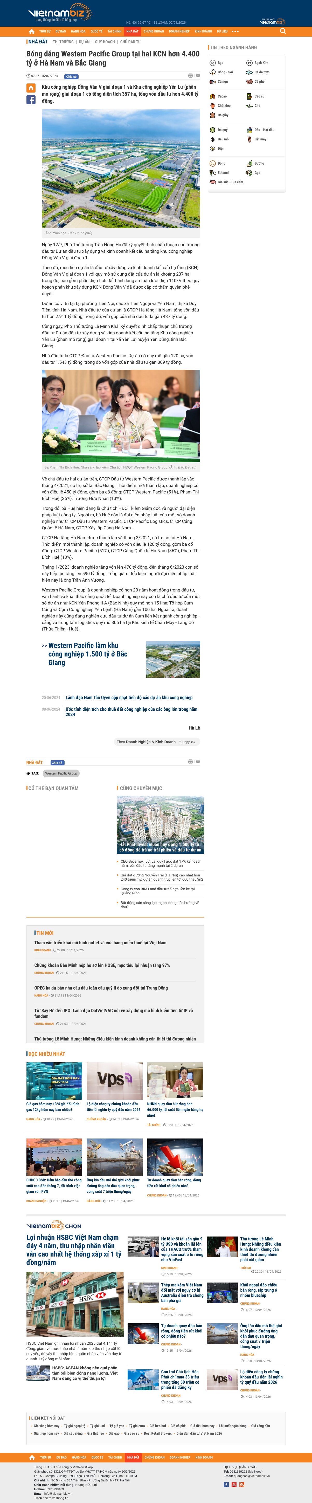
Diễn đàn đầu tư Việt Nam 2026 (199, 1433)
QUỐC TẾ (96, 32)
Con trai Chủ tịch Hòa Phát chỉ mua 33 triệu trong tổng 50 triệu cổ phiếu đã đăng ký (180, 1379)
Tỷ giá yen (116, 1426)
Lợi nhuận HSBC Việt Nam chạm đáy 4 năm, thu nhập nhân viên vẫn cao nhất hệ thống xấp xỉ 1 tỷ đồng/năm (74, 1250)
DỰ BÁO (61, 32)
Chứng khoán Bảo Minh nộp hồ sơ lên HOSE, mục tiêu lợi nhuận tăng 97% (102, 965)
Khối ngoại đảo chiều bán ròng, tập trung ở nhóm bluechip (259, 1290)
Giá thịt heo (95, 1433)
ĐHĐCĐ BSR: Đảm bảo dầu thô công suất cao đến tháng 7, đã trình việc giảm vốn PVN (54, 1186)
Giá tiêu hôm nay (202, 1426)
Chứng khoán (44, 973)
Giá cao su (131, 1433)
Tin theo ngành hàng (233, 47)
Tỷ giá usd (97, 1426)
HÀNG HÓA (78, 32)
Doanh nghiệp (36, 1201)
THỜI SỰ (45, 32)
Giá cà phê (178, 1426)
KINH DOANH (203, 32)
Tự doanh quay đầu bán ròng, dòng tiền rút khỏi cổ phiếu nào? (174, 1183)
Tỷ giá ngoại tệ (74, 1426)
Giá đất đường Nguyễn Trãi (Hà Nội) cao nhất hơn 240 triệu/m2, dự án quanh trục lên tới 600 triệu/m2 (162, 877)
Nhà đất (38, 41)
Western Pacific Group (61, 773)
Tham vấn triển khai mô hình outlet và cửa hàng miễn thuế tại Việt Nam (100, 943)
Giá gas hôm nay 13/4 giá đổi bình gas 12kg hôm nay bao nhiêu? (52, 1107)
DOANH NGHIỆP (179, 32)
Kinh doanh (42, 950)
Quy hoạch (105, 42)
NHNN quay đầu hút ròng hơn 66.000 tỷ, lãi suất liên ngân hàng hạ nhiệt (175, 1110)
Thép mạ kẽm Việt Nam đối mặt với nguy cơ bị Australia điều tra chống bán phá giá (182, 1293)
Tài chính (154, 1125)
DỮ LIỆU (222, 32)
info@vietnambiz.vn (58, 1493)
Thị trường (63, 42)
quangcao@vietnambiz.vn (252, 1476)
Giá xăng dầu (260, 1426)
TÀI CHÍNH (114, 32)
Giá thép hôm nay (46, 1433)
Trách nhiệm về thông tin (51, 1498)
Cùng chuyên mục (141, 788)
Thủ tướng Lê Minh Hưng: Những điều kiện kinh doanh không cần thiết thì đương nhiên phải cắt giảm (115, 1041)
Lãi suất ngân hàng (232, 1426)
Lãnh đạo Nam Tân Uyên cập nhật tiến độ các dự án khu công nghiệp (129, 697)
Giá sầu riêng (73, 1433)
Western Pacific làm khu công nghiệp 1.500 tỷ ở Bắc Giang (88, 654)
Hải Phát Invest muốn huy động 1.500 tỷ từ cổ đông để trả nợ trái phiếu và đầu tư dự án (161, 847)
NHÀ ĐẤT (132, 32)
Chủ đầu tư (130, 42)
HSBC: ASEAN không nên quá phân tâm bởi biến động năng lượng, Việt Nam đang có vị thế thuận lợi (85, 1373)
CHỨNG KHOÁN (154, 32)
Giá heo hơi (158, 1426)
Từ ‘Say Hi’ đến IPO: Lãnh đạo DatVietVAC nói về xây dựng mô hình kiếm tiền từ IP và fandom (113, 1013)
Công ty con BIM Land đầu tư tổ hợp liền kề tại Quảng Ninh (158, 891)
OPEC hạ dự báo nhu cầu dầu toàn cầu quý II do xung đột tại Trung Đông (101, 988)
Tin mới (45, 933)
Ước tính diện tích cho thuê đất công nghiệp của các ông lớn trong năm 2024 (131, 712)
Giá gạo (114, 1433)
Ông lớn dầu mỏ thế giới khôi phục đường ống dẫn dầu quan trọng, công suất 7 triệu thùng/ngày (113, 1186)
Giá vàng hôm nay (47, 1426)
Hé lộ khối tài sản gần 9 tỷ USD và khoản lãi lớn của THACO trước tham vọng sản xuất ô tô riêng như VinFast (182, 1250)
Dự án (84, 42)
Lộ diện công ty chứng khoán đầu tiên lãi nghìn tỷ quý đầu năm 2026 (114, 1107)
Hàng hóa (41, 995)
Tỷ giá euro (137, 1426)
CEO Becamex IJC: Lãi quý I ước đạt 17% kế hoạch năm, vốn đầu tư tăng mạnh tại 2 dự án (161, 864)
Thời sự (245, 1268)
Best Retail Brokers (158, 1433)
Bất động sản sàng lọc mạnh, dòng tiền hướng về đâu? (160, 905)
